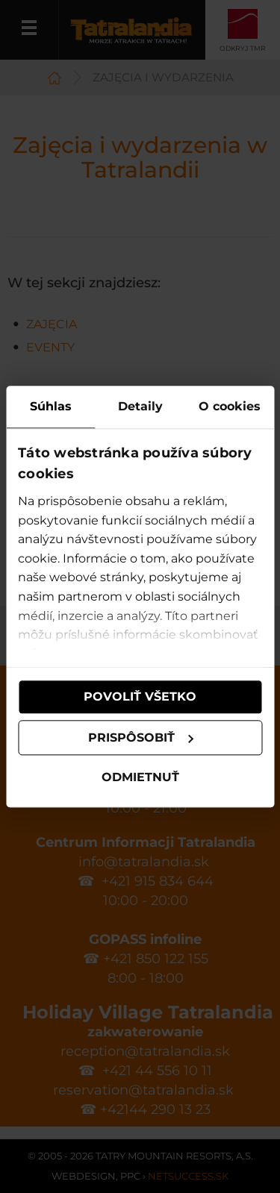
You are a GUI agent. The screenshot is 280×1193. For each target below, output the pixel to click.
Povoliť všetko (140, 696)
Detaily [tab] (140, 406)
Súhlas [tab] (51, 406)
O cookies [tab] (230, 406)
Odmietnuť (140, 778)
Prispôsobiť (141, 737)
